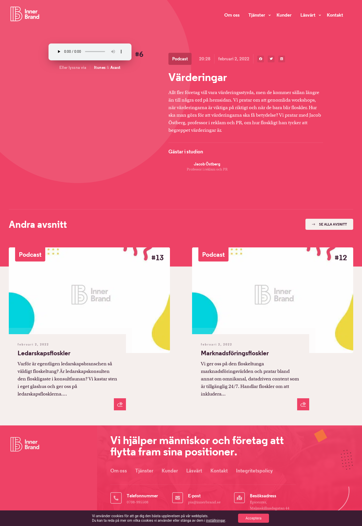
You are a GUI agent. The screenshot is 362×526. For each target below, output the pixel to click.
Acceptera (253, 518)
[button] (260, 59)
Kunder (284, 15)
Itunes (100, 67)
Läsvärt (307, 15)
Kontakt (335, 15)
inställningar (215, 520)
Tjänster (256, 15)
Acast (115, 67)
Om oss (232, 15)
